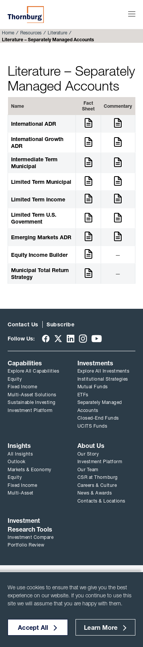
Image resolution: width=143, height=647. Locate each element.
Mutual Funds (92, 386)
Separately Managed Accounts (99, 406)
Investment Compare (30, 537)
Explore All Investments (103, 371)
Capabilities (25, 363)
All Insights (20, 454)
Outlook (17, 461)
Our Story (88, 454)
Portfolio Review (26, 545)
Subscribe (60, 324)
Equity (15, 379)
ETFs (82, 394)
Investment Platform (30, 410)
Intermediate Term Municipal (34, 163)
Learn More (101, 627)
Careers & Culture (97, 485)
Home (8, 33)
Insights (19, 445)
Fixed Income (22, 386)
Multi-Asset (21, 493)
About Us (90, 445)
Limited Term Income (38, 199)
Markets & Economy (29, 469)
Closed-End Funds (98, 418)
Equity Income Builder (39, 254)
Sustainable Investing (32, 402)
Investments (95, 363)
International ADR (33, 123)
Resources (31, 33)
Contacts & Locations (101, 501)
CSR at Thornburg (97, 477)
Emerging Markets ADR (41, 237)
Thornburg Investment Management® (26, 14)
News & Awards (94, 493)
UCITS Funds (92, 426)
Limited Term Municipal (41, 181)
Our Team (87, 469)
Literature (57, 33)
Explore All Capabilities (33, 371)
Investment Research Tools (30, 525)
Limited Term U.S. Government (33, 218)
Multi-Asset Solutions (32, 394)
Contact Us (23, 324)
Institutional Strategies (102, 379)
